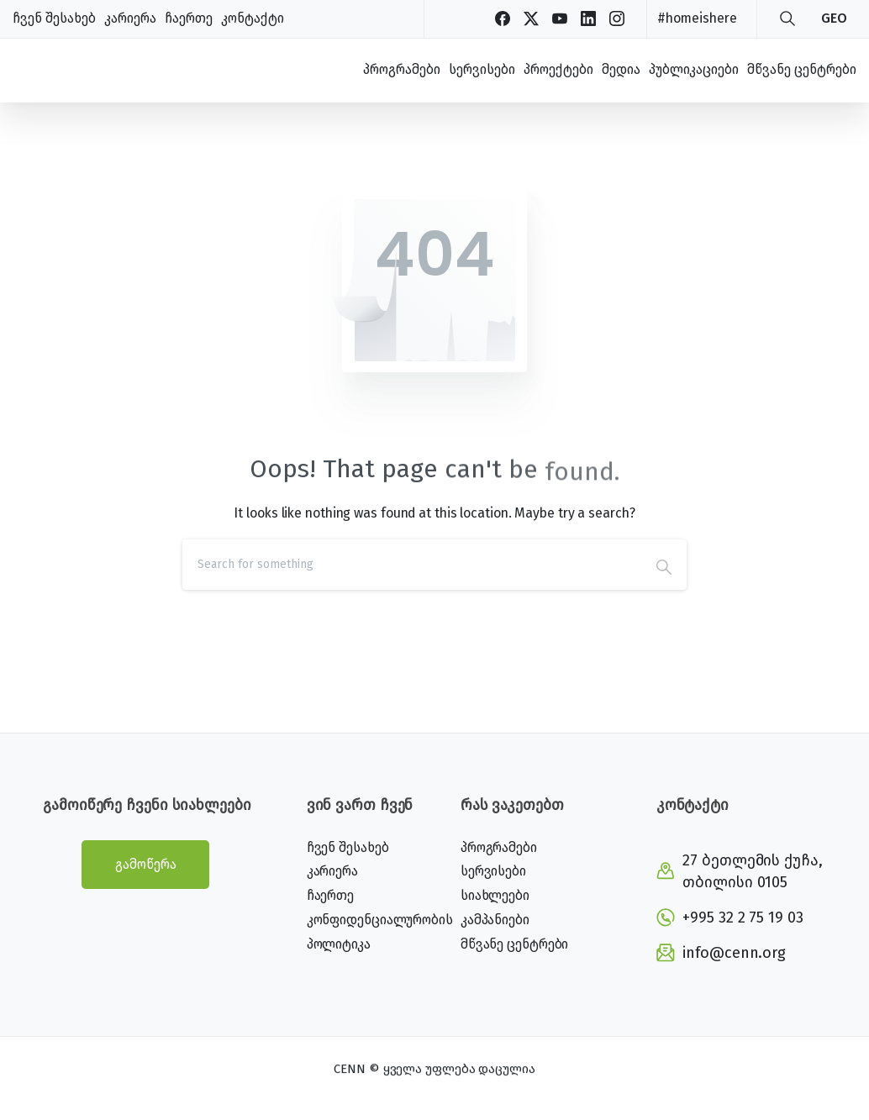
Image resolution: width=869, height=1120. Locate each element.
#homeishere (697, 18)
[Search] (411, 564)
